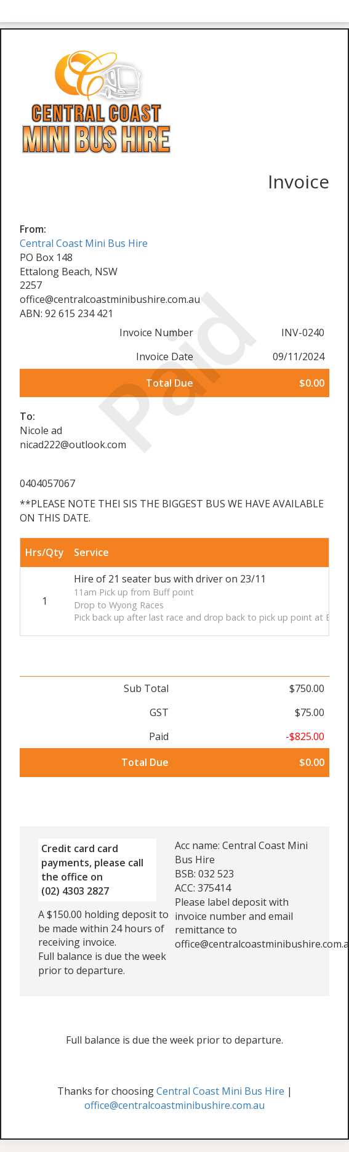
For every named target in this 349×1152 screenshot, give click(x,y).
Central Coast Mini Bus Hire (84, 243)
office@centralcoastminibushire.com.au (174, 1105)
